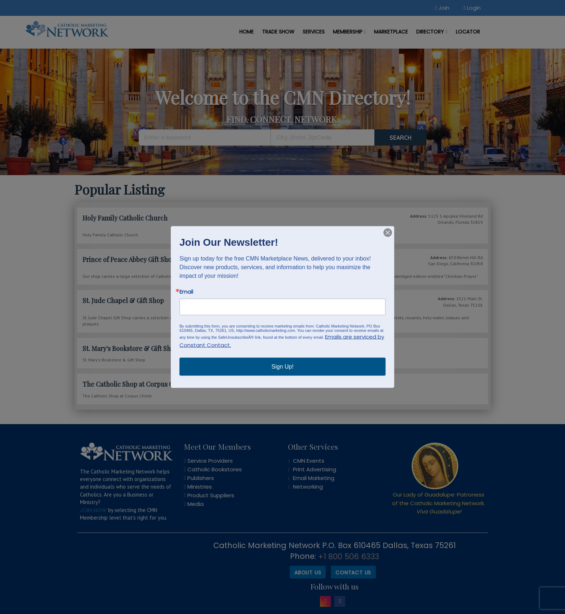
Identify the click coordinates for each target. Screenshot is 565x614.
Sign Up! (282, 367)
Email (186, 291)
